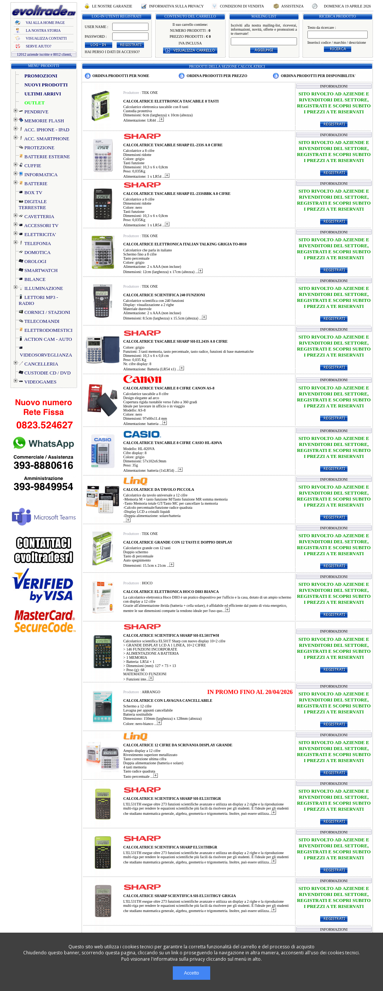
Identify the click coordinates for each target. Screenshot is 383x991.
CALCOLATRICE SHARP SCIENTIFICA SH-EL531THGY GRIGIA (179, 896)
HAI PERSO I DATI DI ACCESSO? (112, 52)
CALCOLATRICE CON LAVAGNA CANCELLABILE (167, 700)
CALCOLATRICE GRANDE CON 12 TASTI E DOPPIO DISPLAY (178, 542)
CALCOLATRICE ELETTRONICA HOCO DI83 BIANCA (171, 592)
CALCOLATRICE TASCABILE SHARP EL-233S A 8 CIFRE (173, 145)
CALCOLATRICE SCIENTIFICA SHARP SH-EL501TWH (171, 635)
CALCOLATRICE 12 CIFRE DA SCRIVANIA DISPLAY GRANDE (178, 745)
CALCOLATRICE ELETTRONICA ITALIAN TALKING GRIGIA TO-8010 (185, 244)
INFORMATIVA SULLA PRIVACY (176, 6)
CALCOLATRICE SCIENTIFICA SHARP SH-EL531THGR (172, 798)
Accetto (191, 973)
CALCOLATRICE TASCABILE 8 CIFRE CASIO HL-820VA (172, 443)
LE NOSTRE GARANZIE (112, 6)
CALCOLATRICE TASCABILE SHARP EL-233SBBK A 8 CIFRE (177, 194)
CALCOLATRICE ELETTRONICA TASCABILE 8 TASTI (171, 101)
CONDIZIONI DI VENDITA (241, 6)
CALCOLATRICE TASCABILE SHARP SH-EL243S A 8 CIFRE (175, 341)
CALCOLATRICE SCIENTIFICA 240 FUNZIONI (164, 295)
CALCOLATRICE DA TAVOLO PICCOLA (158, 489)
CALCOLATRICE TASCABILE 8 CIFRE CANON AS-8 (169, 388)
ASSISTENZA (292, 6)
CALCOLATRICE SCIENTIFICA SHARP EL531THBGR (170, 847)
